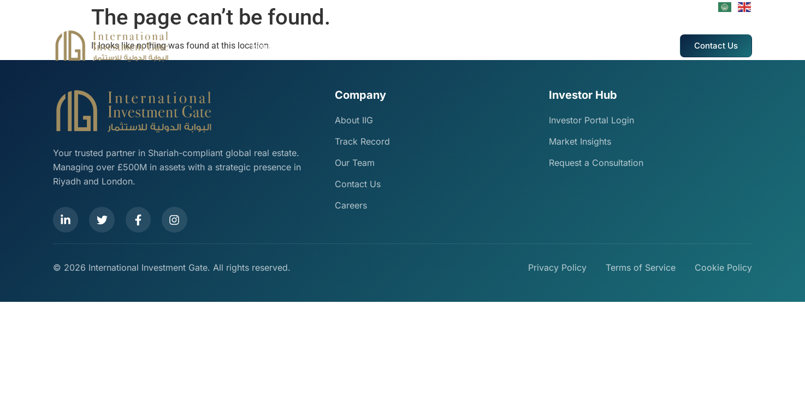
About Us (297, 45)
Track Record (399, 45)
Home (262, 45)
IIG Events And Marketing (474, 45)
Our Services (345, 45)
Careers (540, 45)
